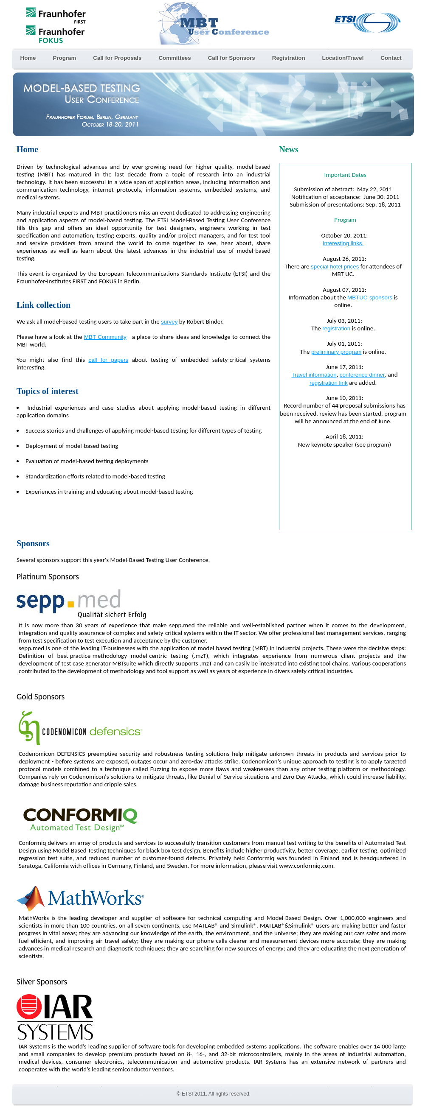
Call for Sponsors (231, 58)
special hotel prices (335, 266)
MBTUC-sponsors (369, 297)
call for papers (109, 360)
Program (64, 58)
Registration (288, 58)
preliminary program (336, 352)
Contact (391, 58)
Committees (174, 58)
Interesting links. (343, 243)
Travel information (313, 375)
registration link (329, 383)
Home (28, 58)
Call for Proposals (117, 58)
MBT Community (105, 337)
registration (336, 328)
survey (169, 322)
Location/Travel (343, 58)
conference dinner (362, 375)
